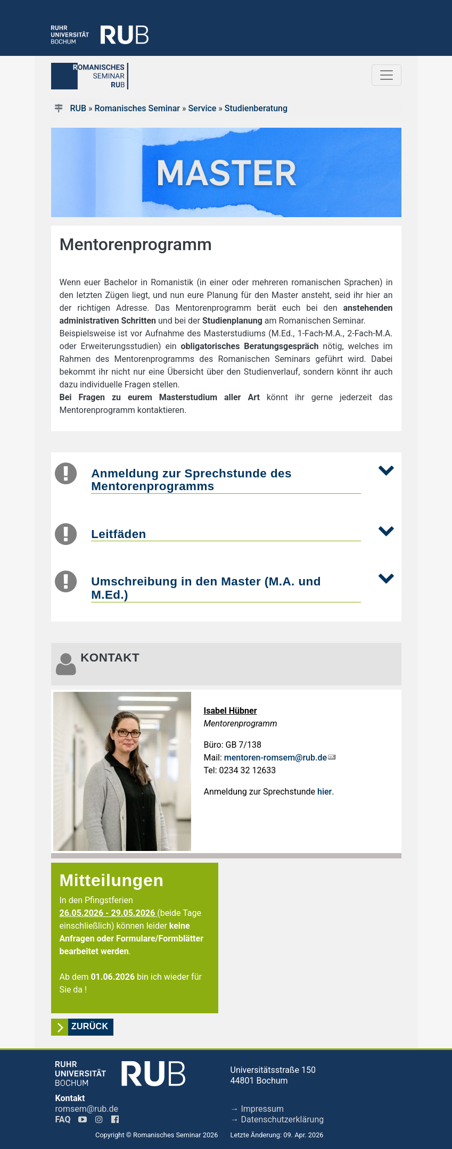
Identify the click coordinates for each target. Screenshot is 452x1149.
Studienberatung (256, 108)
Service (202, 108)
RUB (78, 108)
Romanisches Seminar (137, 108)
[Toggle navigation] (386, 75)
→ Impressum (257, 1109)
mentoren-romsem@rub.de (275, 758)
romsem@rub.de (87, 1109)
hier (324, 792)
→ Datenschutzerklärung (277, 1119)
